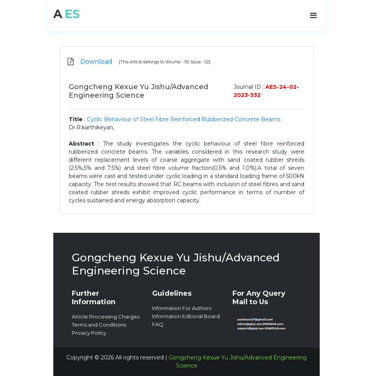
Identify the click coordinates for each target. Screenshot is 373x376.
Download (96, 61)
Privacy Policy (89, 333)
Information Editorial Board (186, 316)
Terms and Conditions (99, 325)
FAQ (157, 324)
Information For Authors (181, 308)
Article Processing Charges (105, 316)
